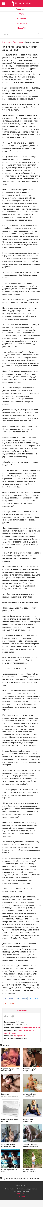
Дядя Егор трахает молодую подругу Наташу (8, 1146)
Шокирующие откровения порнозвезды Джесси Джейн (31, 1122)
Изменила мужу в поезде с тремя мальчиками (29, 1071)
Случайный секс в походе (30, 1027)
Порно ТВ (21, 28)
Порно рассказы (19, 1036)
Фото (21, 14)
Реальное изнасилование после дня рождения (9, 1096)
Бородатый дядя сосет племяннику (10, 1070)
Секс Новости (21, 23)
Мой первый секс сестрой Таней (29, 1095)
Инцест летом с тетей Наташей (9, 1120)
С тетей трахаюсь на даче (9, 1171)
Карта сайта (21, 1193)
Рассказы (21, 18)
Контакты (21, 1196)
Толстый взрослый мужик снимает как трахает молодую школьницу (30, 1147)
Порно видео (21, 9)
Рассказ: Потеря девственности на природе (29, 1171)
